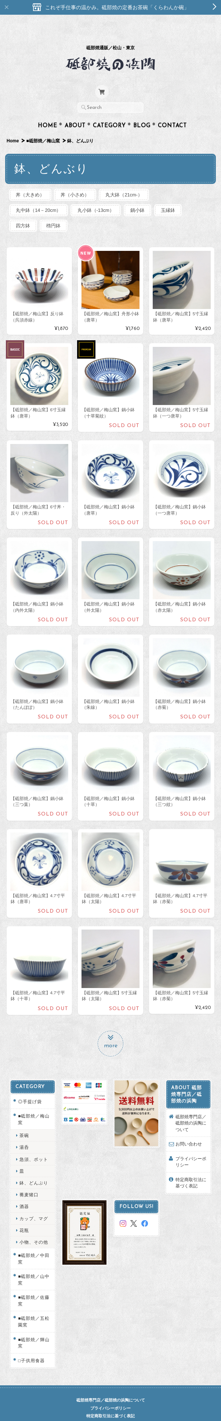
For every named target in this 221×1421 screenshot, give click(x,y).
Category (109, 111)
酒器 (24, 1192)
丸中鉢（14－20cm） (39, 196)
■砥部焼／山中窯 (34, 1266)
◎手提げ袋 (30, 1087)
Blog (142, 111)
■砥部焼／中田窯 (34, 1245)
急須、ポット (33, 1145)
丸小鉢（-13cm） (98, 196)
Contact (172, 111)
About (75, 111)
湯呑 (24, 1133)
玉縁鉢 (173, 196)
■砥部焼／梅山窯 (43, 126)
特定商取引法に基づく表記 (190, 1169)
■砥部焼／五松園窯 (34, 1308)
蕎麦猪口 (29, 1181)
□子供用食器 (31, 1346)
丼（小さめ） (77, 180)
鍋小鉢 (141, 196)
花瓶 (24, 1216)
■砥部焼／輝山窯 (34, 1329)
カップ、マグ (33, 1204)
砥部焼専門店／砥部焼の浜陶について (190, 1109)
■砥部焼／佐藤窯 (34, 1287)
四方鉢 (24, 211)
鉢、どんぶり (33, 1169)
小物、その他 (33, 1228)
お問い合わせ (188, 1130)
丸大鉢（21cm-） (127, 180)
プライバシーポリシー (190, 1148)
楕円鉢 (55, 211)
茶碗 (24, 1121)
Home (47, 111)
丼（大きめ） (31, 180)
